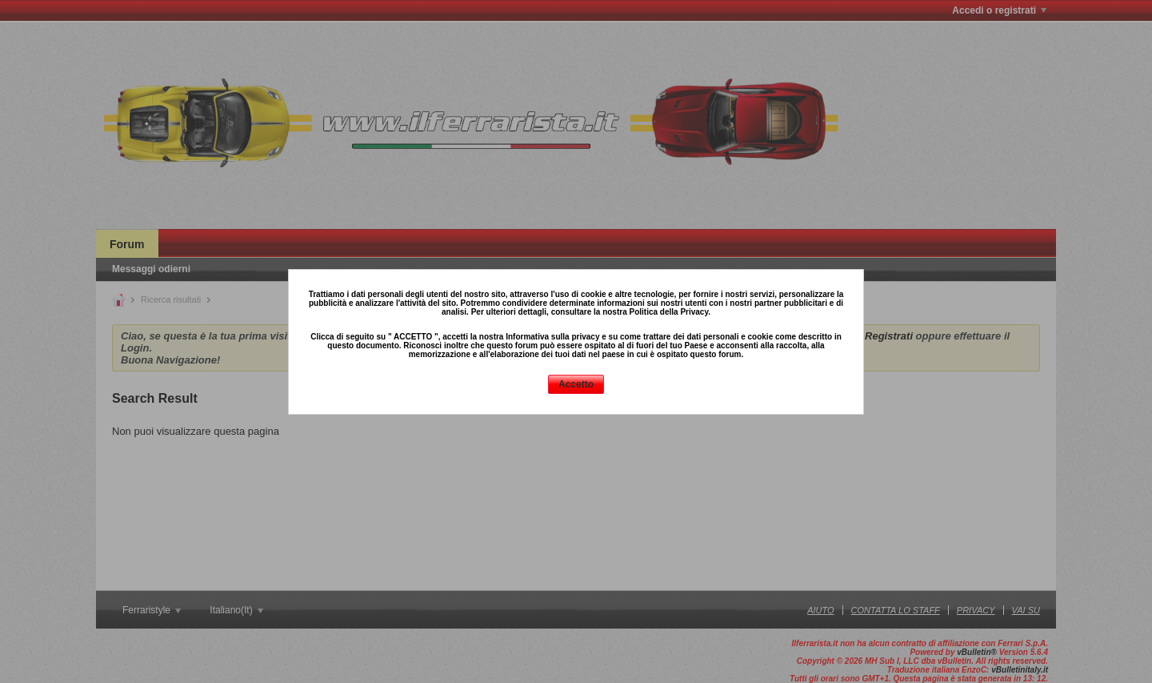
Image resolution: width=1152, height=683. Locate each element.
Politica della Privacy (668, 311)
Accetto (576, 384)
